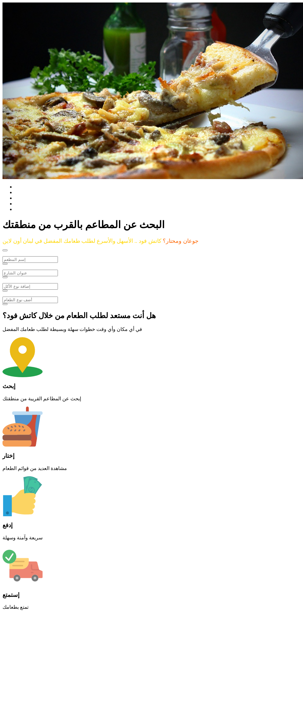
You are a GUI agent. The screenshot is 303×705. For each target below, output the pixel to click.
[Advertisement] (121, 658)
